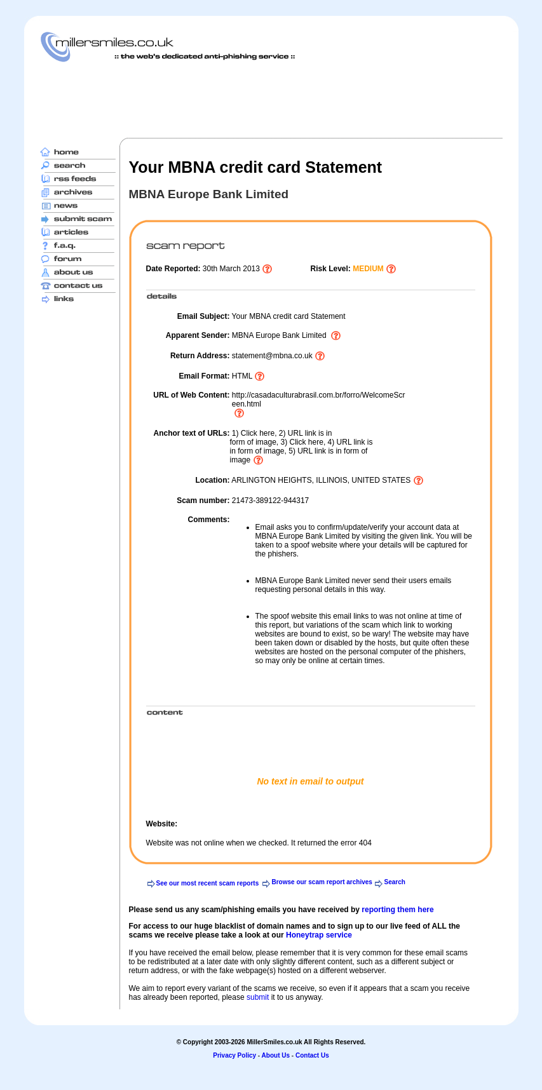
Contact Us (312, 1055)
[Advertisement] (271, 99)
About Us (276, 1055)
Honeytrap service (319, 935)
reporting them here (397, 909)
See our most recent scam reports (207, 883)
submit (258, 997)
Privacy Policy (234, 1055)
